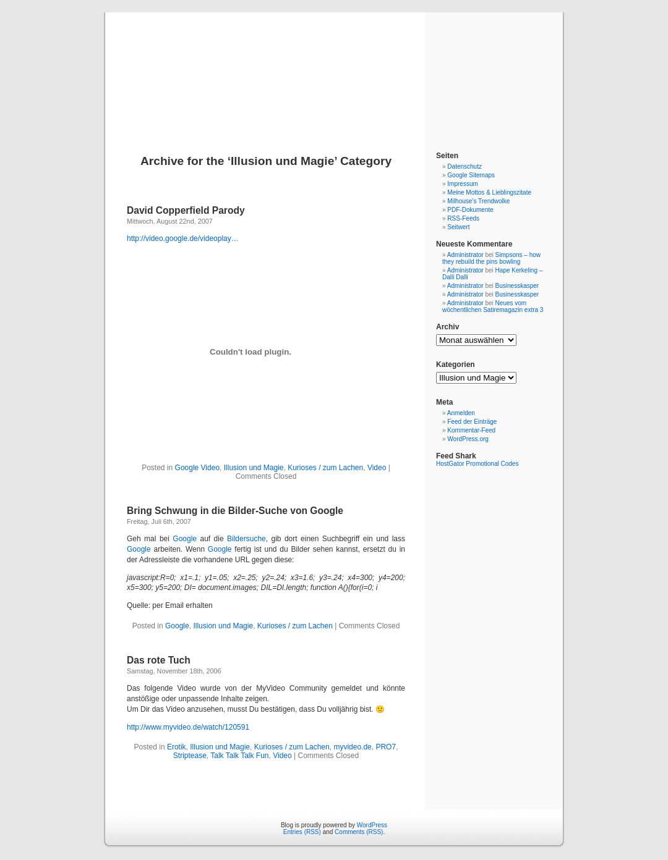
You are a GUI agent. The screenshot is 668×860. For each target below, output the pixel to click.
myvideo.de (352, 747)
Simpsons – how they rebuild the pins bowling (491, 258)
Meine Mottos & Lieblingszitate (489, 192)
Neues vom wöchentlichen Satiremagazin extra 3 (492, 306)
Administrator (465, 254)
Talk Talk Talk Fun (239, 755)
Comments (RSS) (359, 831)
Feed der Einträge (472, 421)
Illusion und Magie (254, 467)
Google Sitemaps (471, 175)
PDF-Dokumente (470, 209)
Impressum (462, 183)
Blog (334, 69)
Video (376, 467)
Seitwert (458, 227)
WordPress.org (468, 439)
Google (185, 538)
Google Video (197, 467)
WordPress (372, 825)
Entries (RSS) (302, 831)
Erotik (176, 747)
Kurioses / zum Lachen (325, 467)
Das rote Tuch (159, 660)
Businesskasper (517, 285)
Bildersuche (246, 538)
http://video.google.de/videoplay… (183, 238)
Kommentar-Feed (471, 430)
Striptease (190, 755)
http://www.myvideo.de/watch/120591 (188, 727)
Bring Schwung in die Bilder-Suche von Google (235, 510)
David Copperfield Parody (186, 210)
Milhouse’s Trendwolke (478, 201)
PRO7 (385, 747)
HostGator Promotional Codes (477, 463)
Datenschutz (464, 166)
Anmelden (461, 413)
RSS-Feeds (463, 218)
